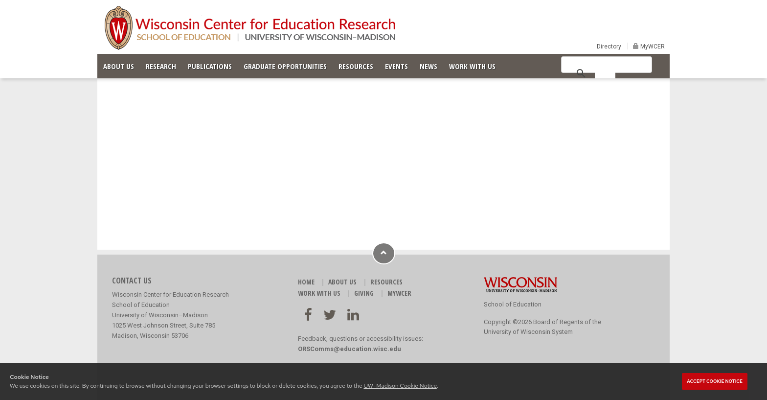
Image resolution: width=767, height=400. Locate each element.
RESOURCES (355, 66)
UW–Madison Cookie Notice (399, 386)
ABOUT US (118, 66)
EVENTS (396, 66)
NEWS (428, 66)
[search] (605, 72)
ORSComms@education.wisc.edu (349, 349)
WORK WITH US (472, 66)
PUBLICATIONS (210, 66)
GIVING (364, 293)
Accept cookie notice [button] (715, 381)
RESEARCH (161, 66)
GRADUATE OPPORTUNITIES (285, 66)
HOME (306, 281)
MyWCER (652, 46)
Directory (609, 46)
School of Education (512, 304)
